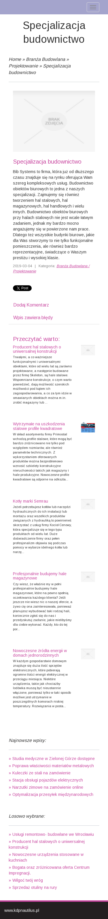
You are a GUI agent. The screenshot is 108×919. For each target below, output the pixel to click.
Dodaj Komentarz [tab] (31, 305)
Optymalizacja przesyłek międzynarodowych (52, 794)
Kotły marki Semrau (30, 501)
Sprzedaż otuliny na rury (34, 887)
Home (15, 59)
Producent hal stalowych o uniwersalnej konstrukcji (37, 349)
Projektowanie (23, 65)
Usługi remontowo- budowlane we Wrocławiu (53, 834)
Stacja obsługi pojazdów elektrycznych (47, 780)
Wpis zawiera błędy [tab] (33, 317)
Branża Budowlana (45, 59)
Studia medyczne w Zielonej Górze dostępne (53, 758)
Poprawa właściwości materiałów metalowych (53, 765)
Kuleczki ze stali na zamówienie (41, 773)
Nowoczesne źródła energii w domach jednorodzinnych (40, 652)
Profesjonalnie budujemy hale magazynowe (40, 575)
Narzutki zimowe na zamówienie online (47, 787)
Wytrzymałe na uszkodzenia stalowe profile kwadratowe (39, 426)
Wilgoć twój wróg (27, 880)
